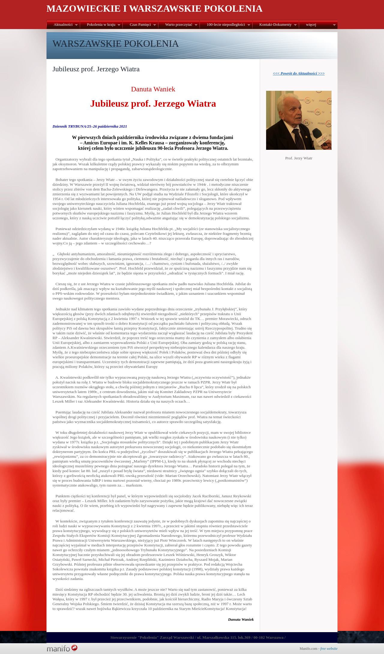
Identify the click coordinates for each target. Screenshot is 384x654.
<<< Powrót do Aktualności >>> (299, 73)
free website (329, 649)
